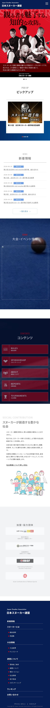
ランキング (11, 688)
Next (48, 43)
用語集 (11, 636)
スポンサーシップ (14, 682)
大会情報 (11, 642)
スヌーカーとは (13, 626)
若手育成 (12, 678)
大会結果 (12, 647)
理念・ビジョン (13, 671)
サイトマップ (32, 703)
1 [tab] (23, 79)
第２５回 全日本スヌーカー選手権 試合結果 (24, 125)
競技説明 (12, 632)
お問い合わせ (12, 693)
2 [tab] (26, 79)
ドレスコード (13, 651)
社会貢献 (12, 674)
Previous (2, 43)
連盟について (12, 658)
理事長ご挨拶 (13, 663)
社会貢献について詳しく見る (16, 465)
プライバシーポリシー (20, 703)
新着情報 (11, 621)
